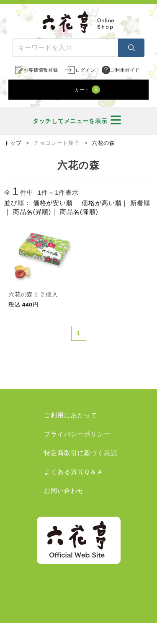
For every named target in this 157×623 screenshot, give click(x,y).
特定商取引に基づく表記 (80, 452)
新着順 (140, 202)
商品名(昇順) (32, 211)
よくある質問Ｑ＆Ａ (73, 471)
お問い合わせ (64, 490)
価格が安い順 (53, 202)
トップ (13, 143)
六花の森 (103, 143)
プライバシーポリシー (77, 434)
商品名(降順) (79, 211)
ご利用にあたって (70, 415)
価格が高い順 (101, 202)
